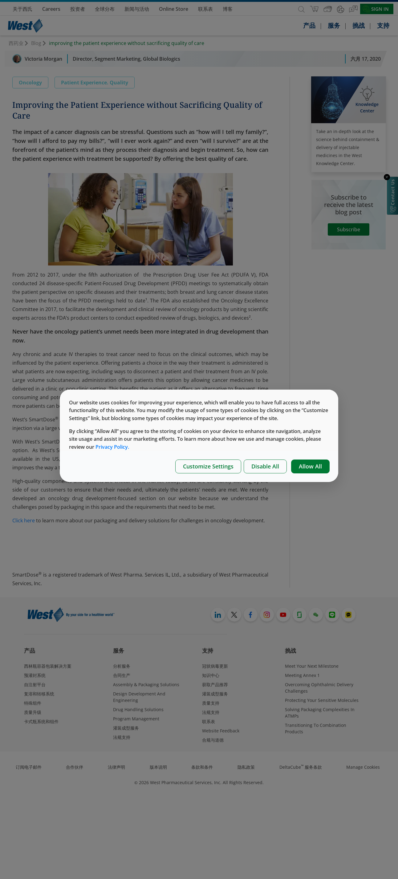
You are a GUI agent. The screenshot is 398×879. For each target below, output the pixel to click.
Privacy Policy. (112, 447)
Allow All (310, 466)
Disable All (265, 466)
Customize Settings (208, 466)
